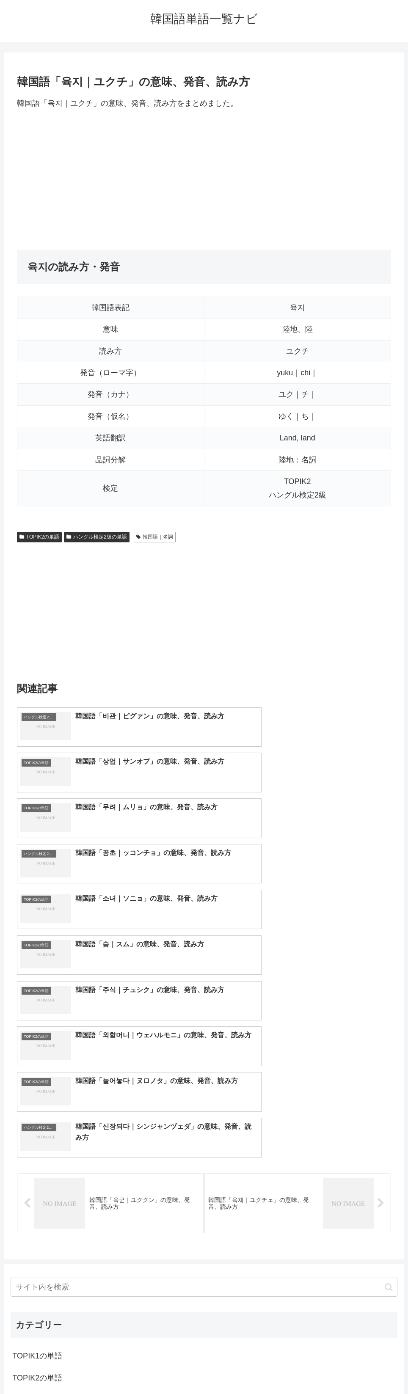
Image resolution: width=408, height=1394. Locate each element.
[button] (388, 1063)
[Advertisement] (204, 180)
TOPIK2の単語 (39, 537)
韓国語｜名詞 (154, 537)
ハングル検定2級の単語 (96, 537)
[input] (204, 1063)
